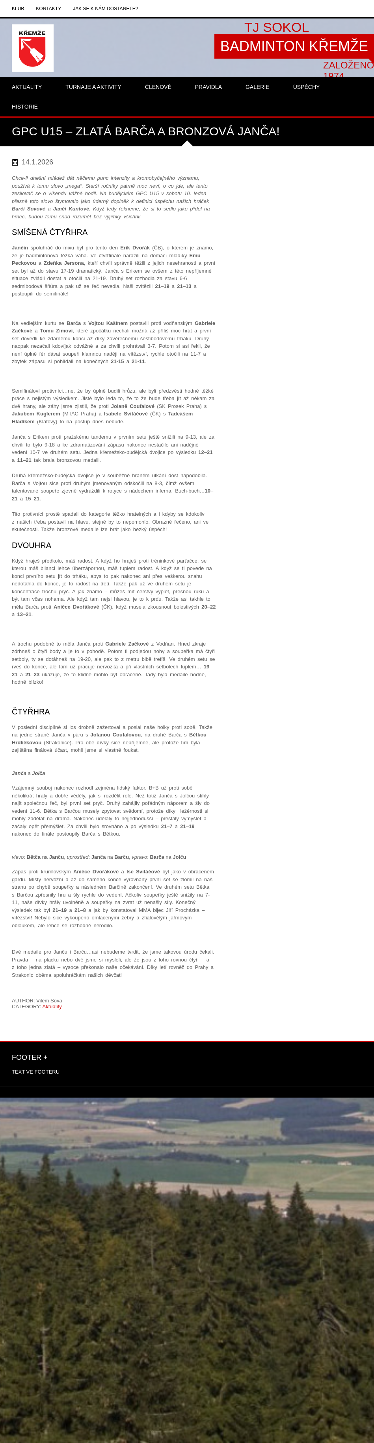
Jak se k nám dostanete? (105, 8)
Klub (18, 8)
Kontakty (48, 8)
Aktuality (52, 1006)
